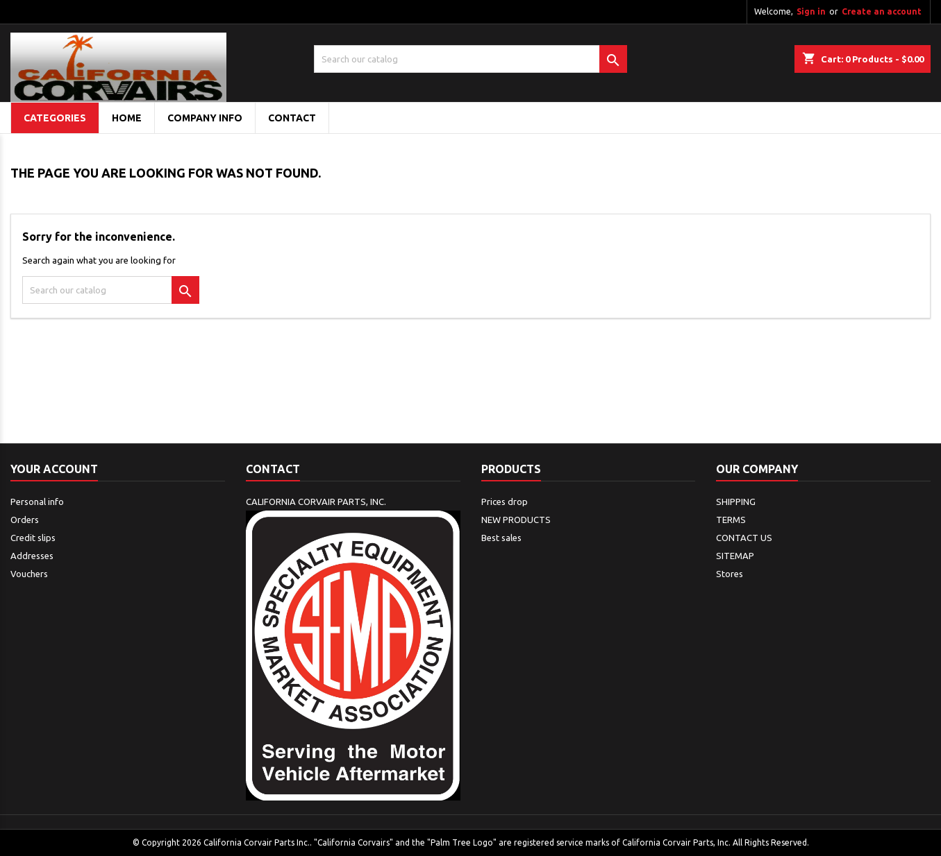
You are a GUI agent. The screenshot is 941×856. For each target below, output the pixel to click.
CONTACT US (744, 537)
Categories (55, 117)
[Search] (471, 59)
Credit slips (33, 537)
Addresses (31, 555)
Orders (24, 519)
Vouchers (29, 574)
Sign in (811, 11)
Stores (729, 574)
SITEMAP (735, 555)
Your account (54, 469)
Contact (273, 469)
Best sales (501, 537)
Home (127, 117)
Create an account (882, 11)
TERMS (731, 519)
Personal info (37, 501)
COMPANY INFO (204, 117)
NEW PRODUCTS (516, 519)
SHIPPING (736, 501)
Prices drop (504, 501)
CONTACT (292, 117)
